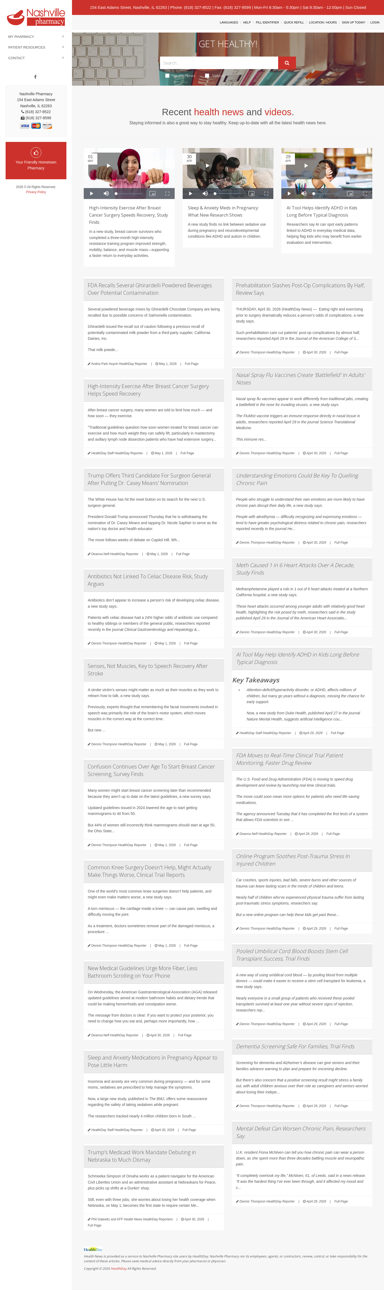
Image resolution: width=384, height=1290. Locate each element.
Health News (180, 75)
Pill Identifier (267, 22)
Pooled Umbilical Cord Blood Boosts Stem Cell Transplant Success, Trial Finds (292, 954)
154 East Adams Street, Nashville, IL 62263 (128, 7)
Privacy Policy (36, 192)
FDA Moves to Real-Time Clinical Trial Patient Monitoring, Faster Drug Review (289, 759)
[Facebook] (35, 77)
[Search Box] (219, 63)
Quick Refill (294, 22)
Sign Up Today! (353, 22)
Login (374, 22)
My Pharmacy (21, 37)
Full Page (191, 364)
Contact (16, 58)
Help (247, 22)
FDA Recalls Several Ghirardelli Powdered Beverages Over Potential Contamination (150, 289)
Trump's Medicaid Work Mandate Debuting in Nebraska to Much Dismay (142, 1156)
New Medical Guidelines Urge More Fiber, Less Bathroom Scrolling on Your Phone (142, 972)
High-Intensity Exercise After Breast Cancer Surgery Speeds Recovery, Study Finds (128, 215)
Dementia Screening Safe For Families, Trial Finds (295, 1046)
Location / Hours (323, 22)
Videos (215, 75)
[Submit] (287, 63)
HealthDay (118, 1268)
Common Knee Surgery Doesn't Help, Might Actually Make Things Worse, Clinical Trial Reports (149, 871)
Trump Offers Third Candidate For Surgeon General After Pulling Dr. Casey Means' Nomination (149, 479)
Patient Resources (26, 47)
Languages (229, 22)
